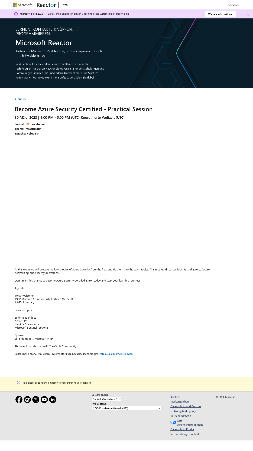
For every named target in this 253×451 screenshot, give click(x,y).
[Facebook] (19, 400)
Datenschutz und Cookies (185, 406)
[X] (36, 400)
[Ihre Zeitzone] (126, 408)
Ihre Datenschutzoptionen (185, 422)
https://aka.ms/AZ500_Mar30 (117, 353)
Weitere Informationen (220, 14)
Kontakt (175, 397)
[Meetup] (28, 400)
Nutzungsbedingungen (184, 411)
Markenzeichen (179, 401)
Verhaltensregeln (180, 415)
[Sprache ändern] (106, 399)
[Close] (248, 14)
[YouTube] (45, 400)
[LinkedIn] (53, 400)
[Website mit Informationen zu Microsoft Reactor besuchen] (64, 4)
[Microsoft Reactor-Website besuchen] (46, 4)
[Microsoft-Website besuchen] (23, 4)
